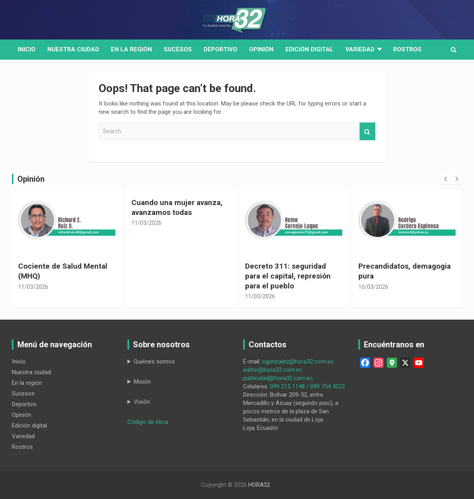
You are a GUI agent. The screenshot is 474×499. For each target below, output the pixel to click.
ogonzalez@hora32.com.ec (297, 361)
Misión (142, 381)
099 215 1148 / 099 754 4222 (307, 386)
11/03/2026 (33, 287)
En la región (131, 49)
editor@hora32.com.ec (272, 369)
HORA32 (259, 484)
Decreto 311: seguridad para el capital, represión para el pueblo (288, 276)
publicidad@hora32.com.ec (278, 378)
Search (367, 131)
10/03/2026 (373, 287)
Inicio (27, 49)
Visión (142, 401)
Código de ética (147, 422)
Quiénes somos (154, 361)
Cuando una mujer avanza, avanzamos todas (177, 207)
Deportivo (220, 49)
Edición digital (309, 49)
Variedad (360, 49)
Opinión (261, 49)
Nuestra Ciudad (73, 49)
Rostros (407, 49)
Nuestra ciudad (31, 372)
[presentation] (445, 179)
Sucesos (178, 49)
